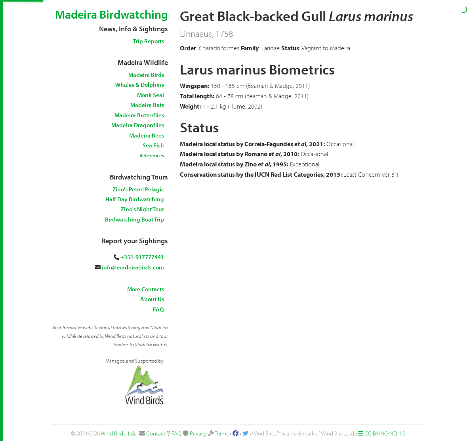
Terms (222, 433)
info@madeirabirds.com (133, 267)
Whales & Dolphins (139, 84)
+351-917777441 (142, 257)
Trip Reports (148, 41)
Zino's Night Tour (142, 209)
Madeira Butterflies (139, 115)
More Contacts (145, 289)
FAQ (158, 309)
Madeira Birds (146, 74)
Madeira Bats (147, 105)
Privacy (198, 433)
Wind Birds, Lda (119, 433)
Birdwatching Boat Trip (134, 219)
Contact (156, 433)
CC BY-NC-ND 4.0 (384, 433)
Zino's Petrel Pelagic (138, 189)
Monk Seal (150, 95)
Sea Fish (153, 145)
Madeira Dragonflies (137, 125)
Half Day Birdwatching (134, 199)
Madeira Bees (146, 135)
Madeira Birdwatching (111, 14)
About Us (152, 299)
